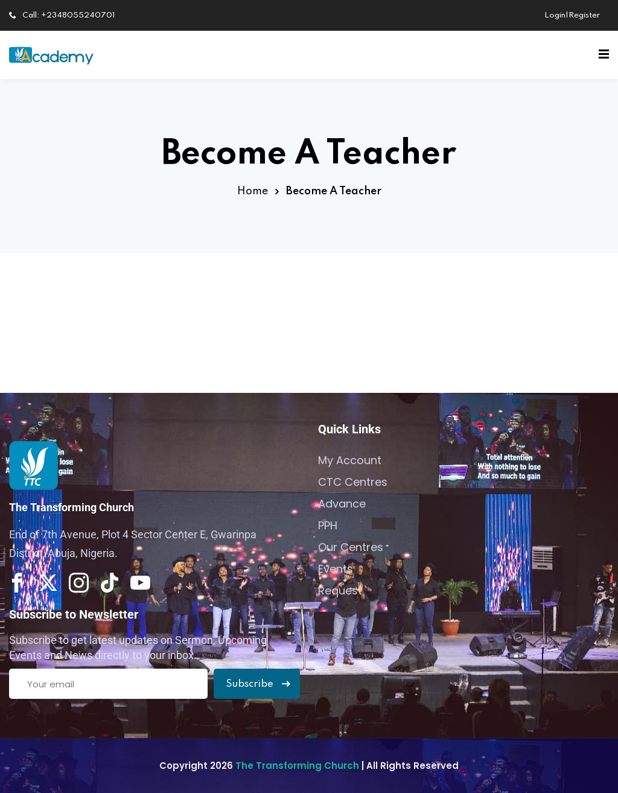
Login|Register (572, 15)
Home (252, 191)
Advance (342, 503)
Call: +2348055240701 (62, 15)
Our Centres (350, 547)
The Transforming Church (298, 765)
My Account (349, 460)
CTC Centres (352, 481)
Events (335, 568)
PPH (327, 525)
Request (340, 590)
